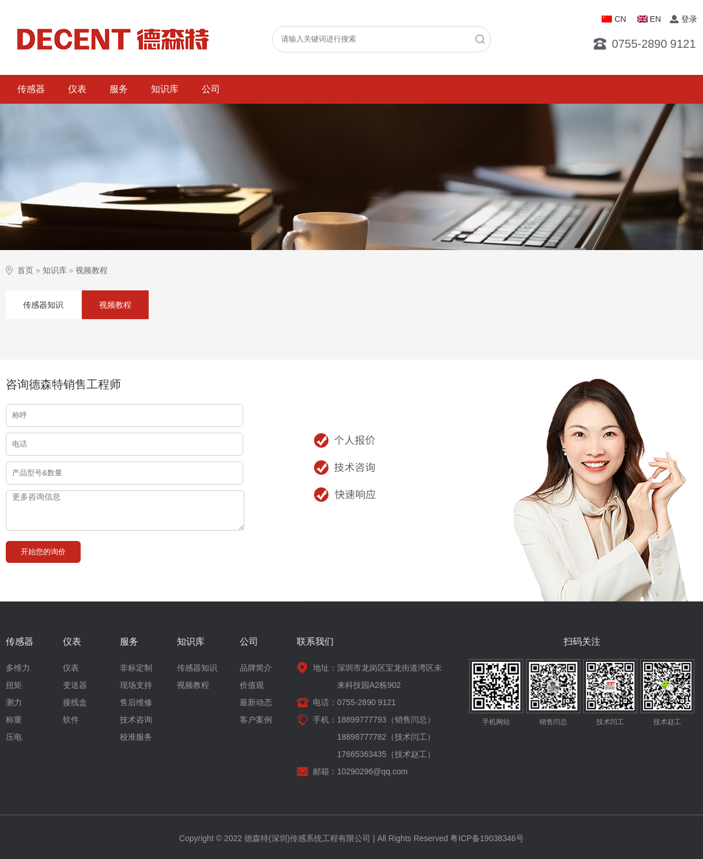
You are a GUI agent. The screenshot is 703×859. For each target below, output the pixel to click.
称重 (14, 719)
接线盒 (75, 702)
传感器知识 (43, 304)
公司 (211, 89)
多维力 (18, 667)
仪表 (77, 89)
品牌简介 (256, 667)
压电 (14, 736)
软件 (71, 719)
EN (655, 19)
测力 (14, 702)
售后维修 (136, 702)
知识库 (165, 89)
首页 (25, 270)
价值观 (252, 685)
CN (620, 19)
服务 (118, 89)
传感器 (31, 89)
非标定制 (136, 667)
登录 (689, 19)
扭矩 (14, 685)
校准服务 (136, 736)
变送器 (75, 685)
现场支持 (136, 685)
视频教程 (91, 270)
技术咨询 (136, 719)
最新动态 (256, 702)
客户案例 (256, 719)
